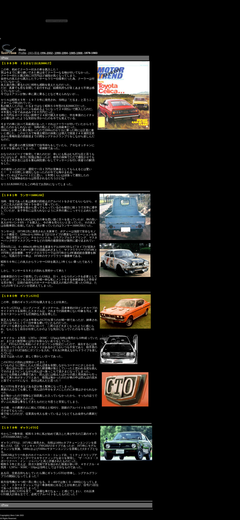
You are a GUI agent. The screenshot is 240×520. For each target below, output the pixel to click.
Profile (22, 53)
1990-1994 (61, 53)
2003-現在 (34, 53)
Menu (22, 49)
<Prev (4, 57)
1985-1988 (76, 53)
